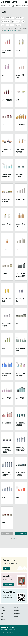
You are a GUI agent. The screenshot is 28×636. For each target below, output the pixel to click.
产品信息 (3, 5)
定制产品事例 (18, 5)
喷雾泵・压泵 (13, 30)
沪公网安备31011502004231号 (15, 632)
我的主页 (16, 616)
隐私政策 (15, 629)
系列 (13, 5)
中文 (2, 629)
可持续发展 (16, 610)
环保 (3, 25)
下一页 (21, 533)
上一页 (7, 533)
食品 (3, 17)
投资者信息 (16, 613)
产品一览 (8, 5)
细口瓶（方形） (19, 17)
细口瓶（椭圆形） (6, 21)
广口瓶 (12, 25)
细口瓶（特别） (16, 21)
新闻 (2, 613)
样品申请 (3, 619)
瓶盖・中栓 (6, 30)
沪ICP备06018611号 (4, 632)
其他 (18, 30)
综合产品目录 (8, 584)
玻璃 (7, 25)
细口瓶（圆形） (9, 17)
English (5, 629)
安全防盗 (18, 25)
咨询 (6, 568)
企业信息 (3, 610)
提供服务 (16, 608)
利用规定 (11, 629)
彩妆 (23, 21)
